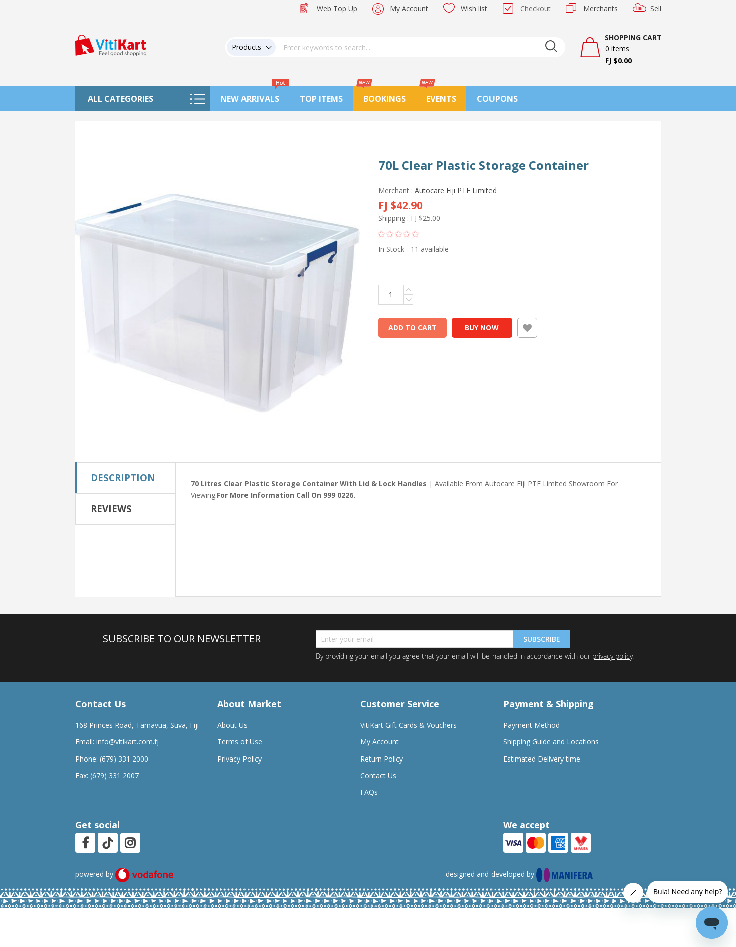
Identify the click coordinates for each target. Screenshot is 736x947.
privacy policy (612, 656)
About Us (232, 725)
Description (123, 477)
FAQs (369, 792)
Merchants (600, 8)
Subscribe (541, 639)
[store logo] (110, 44)
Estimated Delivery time (541, 759)
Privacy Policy (239, 759)
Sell (655, 8)
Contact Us (378, 775)
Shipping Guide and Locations (551, 741)
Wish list (474, 8)
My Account (409, 8)
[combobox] (420, 47)
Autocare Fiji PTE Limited (456, 190)
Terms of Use (239, 741)
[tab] (125, 477)
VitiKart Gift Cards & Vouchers (408, 725)
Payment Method (531, 725)
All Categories (120, 98)
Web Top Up (337, 8)
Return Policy (381, 759)
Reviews (111, 508)
